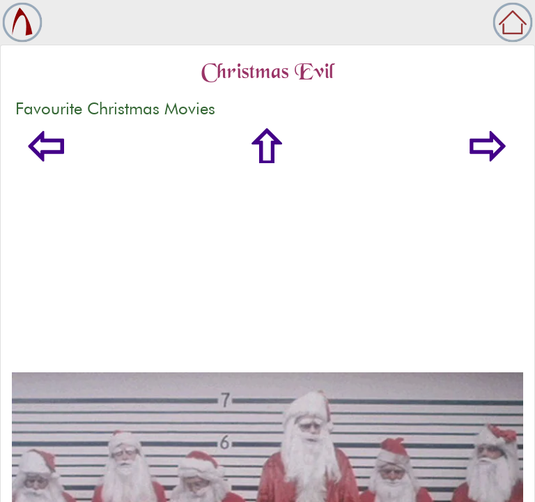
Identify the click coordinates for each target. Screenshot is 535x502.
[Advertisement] (267, 267)
